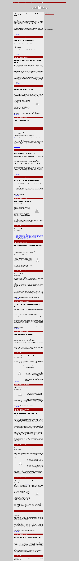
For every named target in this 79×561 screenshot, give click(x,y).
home (15, 2)
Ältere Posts (41, 558)
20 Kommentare (26, 477)
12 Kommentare (26, 384)
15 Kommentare (26, 444)
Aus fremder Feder (19, 228)
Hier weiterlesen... (17, 34)
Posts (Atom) (19, 559)
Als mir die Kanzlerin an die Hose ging (24, 448)
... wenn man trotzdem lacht (21, 120)
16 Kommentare (26, 86)
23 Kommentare (26, 270)
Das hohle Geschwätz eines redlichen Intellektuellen (28, 245)
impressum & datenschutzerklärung (23, 2)
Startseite (29, 558)
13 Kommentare (26, 37)
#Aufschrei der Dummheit (21, 387)
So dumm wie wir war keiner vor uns (23, 274)
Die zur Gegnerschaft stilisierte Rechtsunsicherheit (27, 514)
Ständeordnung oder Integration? (23, 334)
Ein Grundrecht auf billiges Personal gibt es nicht (27, 537)
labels (43, 2)
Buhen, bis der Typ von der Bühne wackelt (25, 132)
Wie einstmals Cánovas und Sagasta (24, 89)
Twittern (52, 29)
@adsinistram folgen (48, 29)
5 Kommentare (26, 198)
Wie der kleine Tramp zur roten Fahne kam (25, 481)
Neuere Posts (16, 558)
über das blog (38, 2)
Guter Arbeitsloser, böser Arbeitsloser (24, 40)
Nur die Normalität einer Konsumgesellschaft (26, 180)
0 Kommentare (26, 352)
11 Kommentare (26, 177)
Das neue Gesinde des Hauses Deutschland (25, 413)
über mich (32, 2)
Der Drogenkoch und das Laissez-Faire (24, 153)
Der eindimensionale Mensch (26, 238)
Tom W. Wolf (16, 137)
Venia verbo (25, 242)
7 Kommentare (26, 117)
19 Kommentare (26, 225)
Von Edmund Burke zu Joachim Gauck (24, 356)
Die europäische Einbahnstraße (22, 201)
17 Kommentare (26, 409)
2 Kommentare (26, 57)
